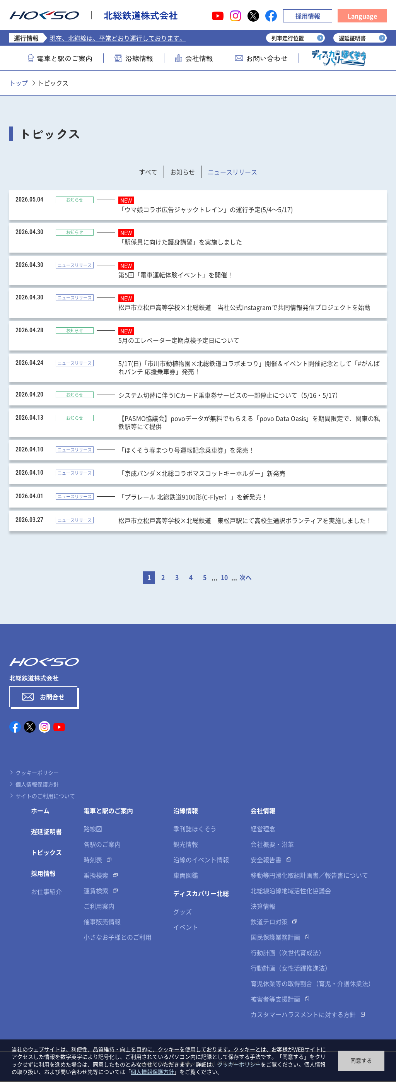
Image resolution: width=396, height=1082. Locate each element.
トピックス (46, 853)
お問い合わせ (261, 58)
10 (224, 578)
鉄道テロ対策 (269, 922)
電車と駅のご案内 (60, 58)
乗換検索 (96, 875)
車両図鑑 (185, 875)
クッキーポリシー (37, 773)
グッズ (182, 912)
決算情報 (263, 906)
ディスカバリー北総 (201, 894)
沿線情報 (133, 58)
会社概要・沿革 (272, 845)
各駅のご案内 (102, 845)
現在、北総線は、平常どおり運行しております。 (118, 38)
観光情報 (185, 845)
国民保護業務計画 (275, 937)
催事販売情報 (102, 922)
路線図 (93, 829)
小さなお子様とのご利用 (118, 937)
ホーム (40, 811)
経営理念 (263, 829)
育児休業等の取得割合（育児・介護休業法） (312, 984)
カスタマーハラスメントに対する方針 (303, 1015)
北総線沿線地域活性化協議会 (291, 891)
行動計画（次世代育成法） (288, 953)
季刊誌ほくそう (195, 829)
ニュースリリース (232, 172)
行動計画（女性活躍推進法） (291, 968)
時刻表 (93, 860)
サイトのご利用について (45, 796)
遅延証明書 (46, 832)
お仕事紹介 (46, 892)
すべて (148, 172)
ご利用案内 (99, 906)
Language (362, 16)
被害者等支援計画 (275, 999)
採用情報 (307, 16)
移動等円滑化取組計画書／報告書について (309, 875)
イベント (185, 927)
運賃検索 (96, 891)
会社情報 (194, 58)
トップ (18, 83)
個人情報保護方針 (37, 785)
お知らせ (182, 172)
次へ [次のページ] (245, 578)
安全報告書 (266, 860)
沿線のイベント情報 (201, 860)
